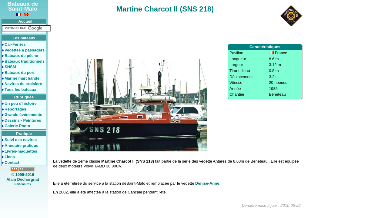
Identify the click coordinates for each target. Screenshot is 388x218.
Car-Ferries (15, 44)
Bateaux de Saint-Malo (22, 6)
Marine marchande (22, 78)
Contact (12, 162)
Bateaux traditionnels (25, 61)
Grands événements (23, 114)
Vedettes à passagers (25, 50)
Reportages (15, 109)
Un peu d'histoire (21, 103)
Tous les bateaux (20, 89)
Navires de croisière (23, 83)
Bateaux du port (20, 72)
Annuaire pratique (21, 145)
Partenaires (23, 184)
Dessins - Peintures (23, 120)
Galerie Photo (17, 126)
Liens (10, 156)
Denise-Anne (207, 183)
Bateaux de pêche (21, 55)
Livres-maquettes (21, 151)
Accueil (25, 21)
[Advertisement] (176, 29)
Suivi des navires (21, 139)
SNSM (10, 66)
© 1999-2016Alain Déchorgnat (22, 177)
